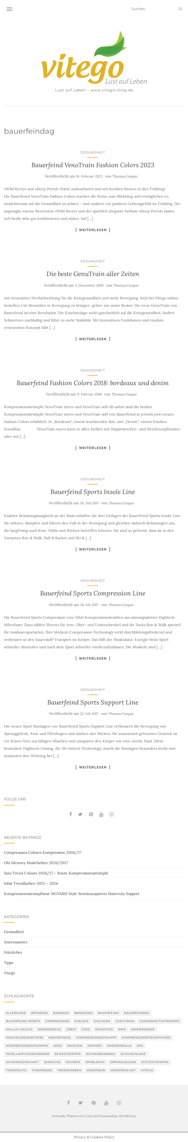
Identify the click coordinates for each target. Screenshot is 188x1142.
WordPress (127, 1116)
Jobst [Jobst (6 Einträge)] (71, 1029)
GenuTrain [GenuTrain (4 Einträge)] (125, 1021)
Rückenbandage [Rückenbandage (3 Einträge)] (100, 1054)
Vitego (9, 973)
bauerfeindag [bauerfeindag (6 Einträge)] (136, 1013)
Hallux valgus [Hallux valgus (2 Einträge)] (19, 1029)
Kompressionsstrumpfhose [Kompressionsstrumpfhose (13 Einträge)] (146, 1037)
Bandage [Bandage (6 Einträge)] (61, 1013)
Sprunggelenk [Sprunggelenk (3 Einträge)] (123, 1062)
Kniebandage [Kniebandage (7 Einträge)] (143, 1029)
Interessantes (15, 942)
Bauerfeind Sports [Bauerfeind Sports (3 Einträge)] (23, 1021)
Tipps (8, 962)
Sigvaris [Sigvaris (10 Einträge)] (73, 1062)
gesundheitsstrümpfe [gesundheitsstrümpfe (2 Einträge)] (160, 1021)
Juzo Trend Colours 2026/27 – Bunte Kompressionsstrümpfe (56, 873)
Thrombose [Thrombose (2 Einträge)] (42, 1070)
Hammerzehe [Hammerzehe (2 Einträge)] (49, 1029)
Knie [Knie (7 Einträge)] (122, 1029)
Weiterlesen (93, 230)
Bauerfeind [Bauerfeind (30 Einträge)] (108, 1013)
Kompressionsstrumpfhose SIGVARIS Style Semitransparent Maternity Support (71, 893)
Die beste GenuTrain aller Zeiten (92, 274)
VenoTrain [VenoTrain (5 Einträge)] (96, 1070)
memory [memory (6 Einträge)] (95, 1045)
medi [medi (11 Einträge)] (58, 1045)
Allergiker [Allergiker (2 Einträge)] (16, 1013)
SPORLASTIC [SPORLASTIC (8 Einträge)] (95, 1062)
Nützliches (13, 952)
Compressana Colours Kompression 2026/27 (42, 852)
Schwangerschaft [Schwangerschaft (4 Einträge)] (22, 1062)
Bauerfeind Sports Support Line (92, 702)
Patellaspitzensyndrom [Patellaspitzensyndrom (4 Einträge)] (27, 1054)
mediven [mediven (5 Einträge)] (74, 1045)
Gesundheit (93, 152)
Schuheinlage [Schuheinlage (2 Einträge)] (133, 1054)
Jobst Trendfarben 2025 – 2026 (31, 883)
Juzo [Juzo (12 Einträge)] (86, 1029)
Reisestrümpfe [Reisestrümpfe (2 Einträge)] (68, 1054)
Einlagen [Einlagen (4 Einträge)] (102, 1021)
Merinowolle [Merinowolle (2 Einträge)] (119, 1045)
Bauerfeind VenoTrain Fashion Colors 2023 (92, 165)
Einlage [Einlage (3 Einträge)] (82, 1021)
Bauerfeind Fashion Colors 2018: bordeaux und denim (93, 383)
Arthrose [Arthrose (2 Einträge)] (39, 1013)
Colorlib (91, 1116)
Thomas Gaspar (125, 176)
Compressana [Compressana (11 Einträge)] (57, 1021)
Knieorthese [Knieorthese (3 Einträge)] (60, 1037)
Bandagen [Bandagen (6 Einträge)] (83, 1013)
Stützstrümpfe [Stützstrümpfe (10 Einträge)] (155, 1062)
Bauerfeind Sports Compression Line (92, 593)
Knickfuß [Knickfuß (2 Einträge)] (104, 1029)
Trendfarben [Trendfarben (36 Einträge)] (69, 1070)
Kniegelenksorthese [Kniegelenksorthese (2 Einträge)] (24, 1037)
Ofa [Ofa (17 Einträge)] (140, 1045)
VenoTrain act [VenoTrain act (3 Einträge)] (123, 1070)
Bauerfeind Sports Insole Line (92, 492)
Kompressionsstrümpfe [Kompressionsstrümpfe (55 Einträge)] (27, 1045)
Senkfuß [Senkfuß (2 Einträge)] (52, 1062)
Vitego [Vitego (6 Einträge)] (147, 1070)
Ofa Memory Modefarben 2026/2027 (36, 862)
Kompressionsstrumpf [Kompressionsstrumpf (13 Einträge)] (96, 1037)
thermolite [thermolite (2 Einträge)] (16, 1070)
